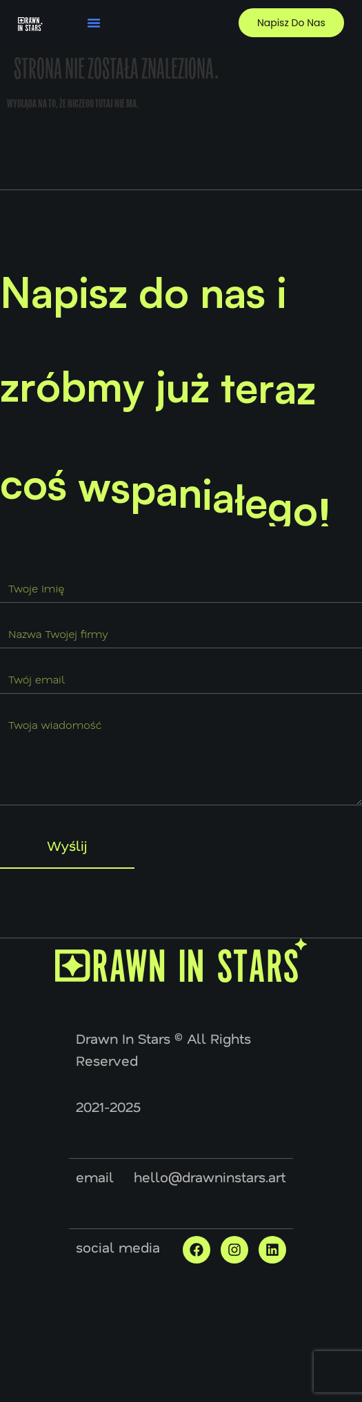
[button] (93, 22)
